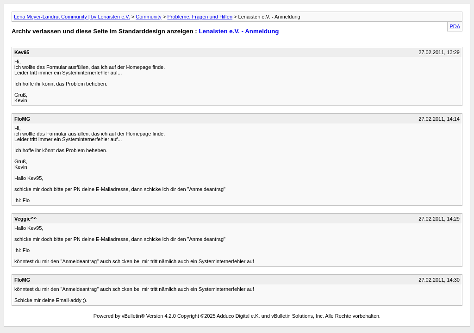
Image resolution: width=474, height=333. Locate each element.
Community (149, 16)
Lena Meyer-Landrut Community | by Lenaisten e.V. (72, 16)
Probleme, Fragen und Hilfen (199, 16)
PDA (454, 26)
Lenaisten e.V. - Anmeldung (239, 31)
